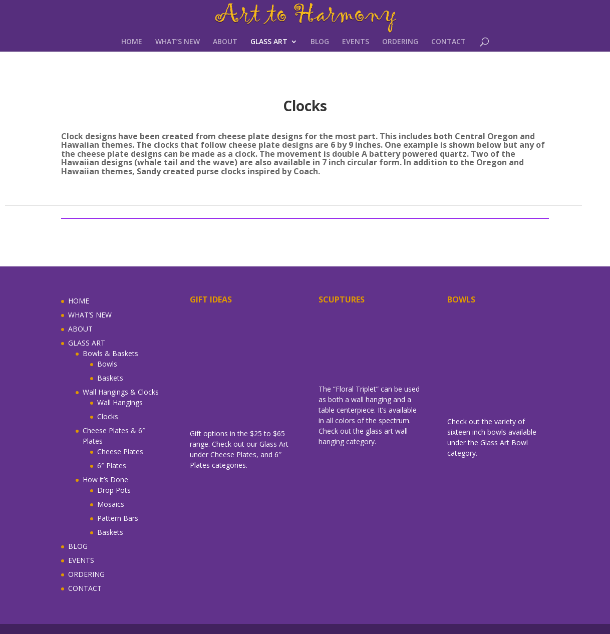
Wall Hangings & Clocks (121, 392)
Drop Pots (114, 490)
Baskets (110, 378)
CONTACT (448, 42)
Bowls (107, 364)
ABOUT (225, 42)
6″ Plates (111, 465)
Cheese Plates (120, 451)
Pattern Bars (117, 518)
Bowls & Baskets (110, 353)
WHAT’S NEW (177, 42)
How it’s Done (105, 479)
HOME (131, 42)
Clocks (107, 416)
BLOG (320, 42)
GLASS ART (268, 42)
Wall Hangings (120, 402)
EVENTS (355, 42)
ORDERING (400, 42)
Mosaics (110, 504)
